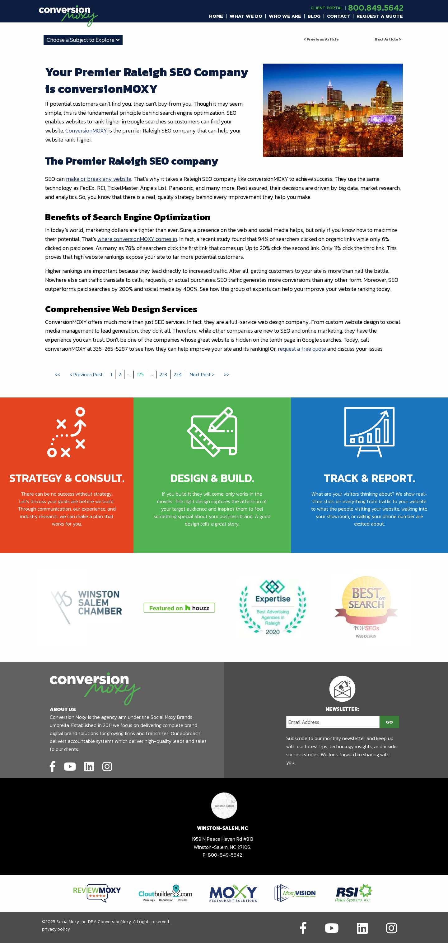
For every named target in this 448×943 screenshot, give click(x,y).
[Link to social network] (52, 765)
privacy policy (56, 929)
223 (163, 374)
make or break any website (98, 179)
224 (178, 374)
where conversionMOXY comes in (137, 239)
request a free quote (302, 348)
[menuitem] (216, 16)
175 (140, 374)
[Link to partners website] (97, 892)
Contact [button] (338, 16)
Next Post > (202, 374)
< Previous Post (86, 374)
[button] (216, 16)
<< (57, 374)
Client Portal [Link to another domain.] (326, 8)
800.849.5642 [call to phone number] (376, 7)
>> (227, 374)
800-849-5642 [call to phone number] (225, 855)
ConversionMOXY (86, 130)
